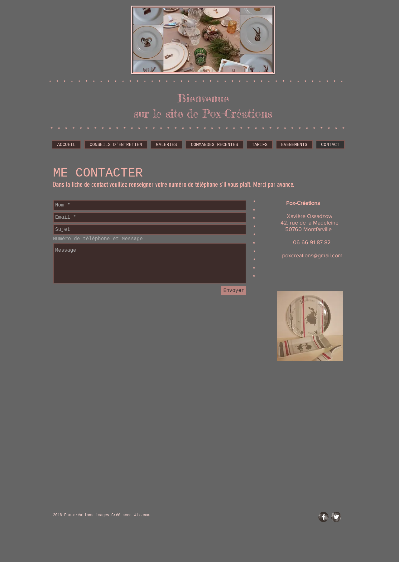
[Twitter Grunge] (336, 517)
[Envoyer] (233, 290)
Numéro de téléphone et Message (98, 238)
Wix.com (141, 515)
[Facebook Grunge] (323, 517)
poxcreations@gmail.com (312, 255)
